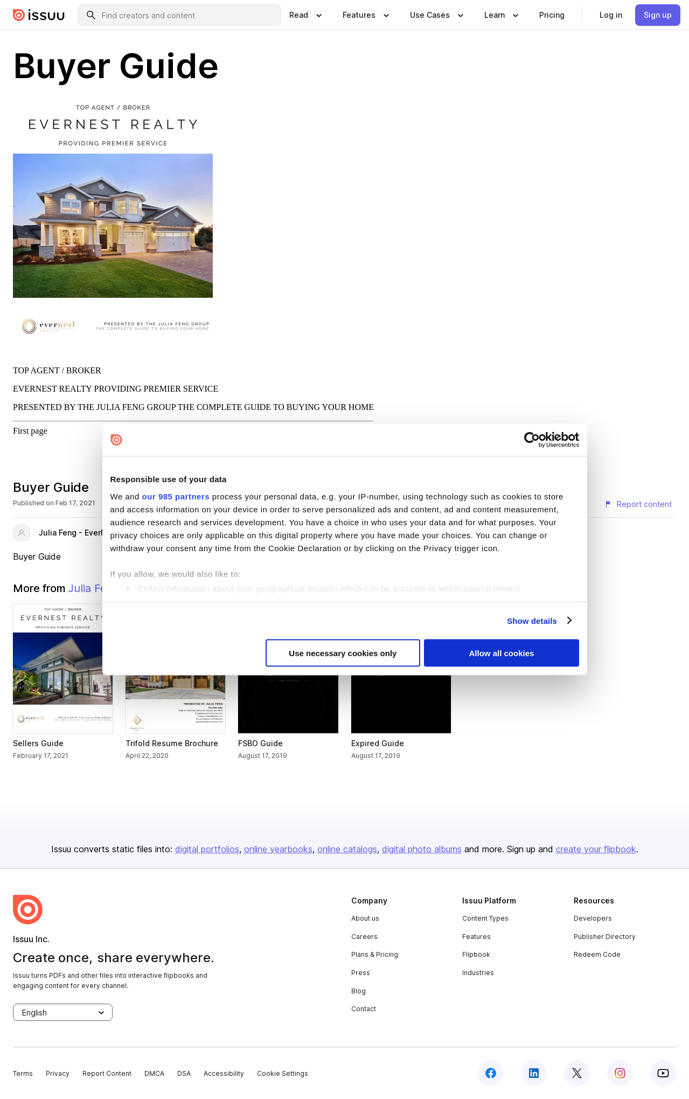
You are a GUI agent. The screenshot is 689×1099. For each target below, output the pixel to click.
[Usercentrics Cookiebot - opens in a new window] (532, 440)
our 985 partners (176, 495)
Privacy (57, 1073)
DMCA (154, 1073)
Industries (478, 973)
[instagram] (620, 1073)
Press (360, 973)
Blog (358, 991)
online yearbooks (278, 849)
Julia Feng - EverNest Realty (91, 532)
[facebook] (491, 1073)
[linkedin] (534, 1073)
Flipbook (476, 954)
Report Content (106, 1073)
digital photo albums (422, 849)
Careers (364, 937)
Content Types (485, 918)
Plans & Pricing (374, 954)
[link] (552, 15)
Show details (532, 620)
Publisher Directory (605, 937)
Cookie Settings (282, 1073)
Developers (593, 918)
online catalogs (347, 849)
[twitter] (577, 1073)
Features (476, 937)
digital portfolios (207, 849)
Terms (23, 1073)
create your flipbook (596, 849)
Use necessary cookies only (342, 653)
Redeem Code (597, 954)
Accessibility (224, 1073)
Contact (363, 1009)
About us (365, 918)
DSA (184, 1073)
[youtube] (663, 1073)
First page (30, 430)
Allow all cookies (501, 653)
